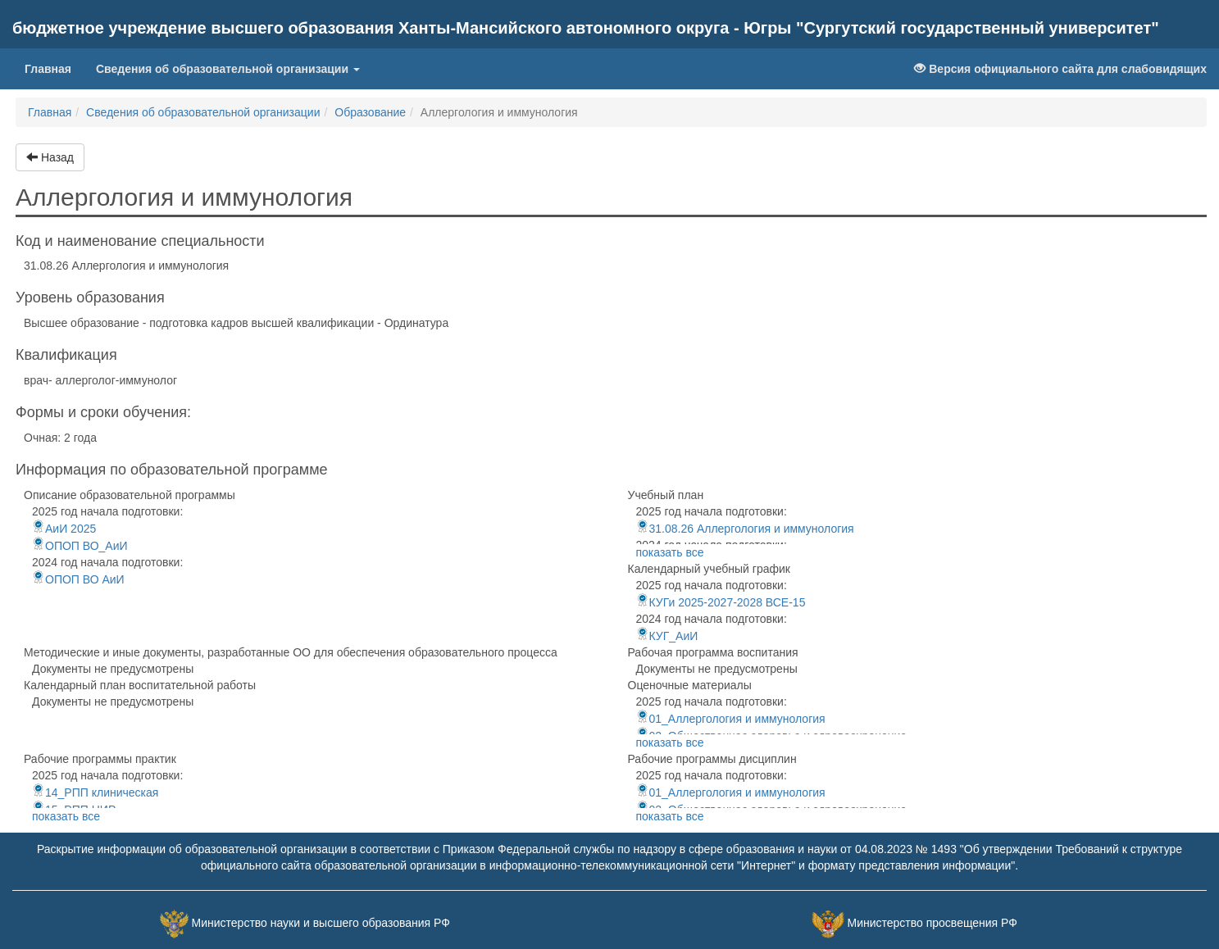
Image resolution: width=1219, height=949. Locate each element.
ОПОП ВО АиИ (78, 579)
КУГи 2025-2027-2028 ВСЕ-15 (721, 602)
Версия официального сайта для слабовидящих (1060, 68)
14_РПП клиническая (95, 792)
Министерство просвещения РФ (932, 922)
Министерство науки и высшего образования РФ (321, 922)
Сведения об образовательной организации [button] (228, 68)
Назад (50, 157)
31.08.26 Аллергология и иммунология (745, 528)
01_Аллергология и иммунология (731, 718)
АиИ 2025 (64, 528)
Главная (54, 67)
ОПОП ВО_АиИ (80, 545)
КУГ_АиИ (667, 636)
